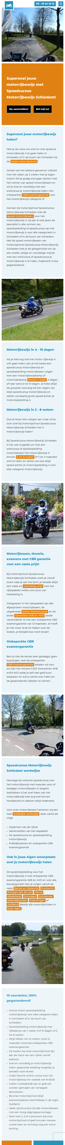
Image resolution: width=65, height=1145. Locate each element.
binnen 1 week (37, 379)
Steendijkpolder (17, 900)
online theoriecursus (34, 611)
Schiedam (30, 896)
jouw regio (13, 908)
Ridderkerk (14, 896)
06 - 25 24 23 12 (45, 3)
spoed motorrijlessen (20, 216)
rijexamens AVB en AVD (29, 615)
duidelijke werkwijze (25, 813)
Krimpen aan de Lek (19, 892)
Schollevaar (46, 896)
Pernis (38, 892)
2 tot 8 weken (25, 456)
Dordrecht (47, 888)
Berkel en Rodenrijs (26, 888)
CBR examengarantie (35, 194)
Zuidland (12, 904)
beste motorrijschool (23, 161)
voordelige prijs (33, 586)
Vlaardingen (37, 900)
